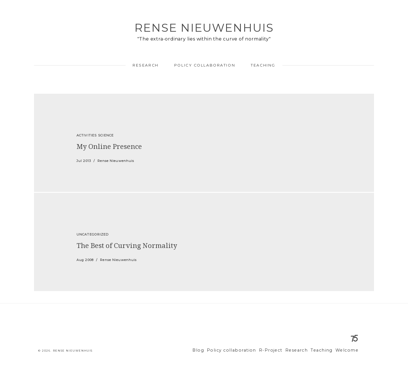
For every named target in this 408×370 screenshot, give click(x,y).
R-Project (278, 350)
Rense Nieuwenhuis (204, 28)
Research (145, 65)
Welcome (348, 350)
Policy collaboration (204, 65)
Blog (214, 350)
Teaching (263, 65)
